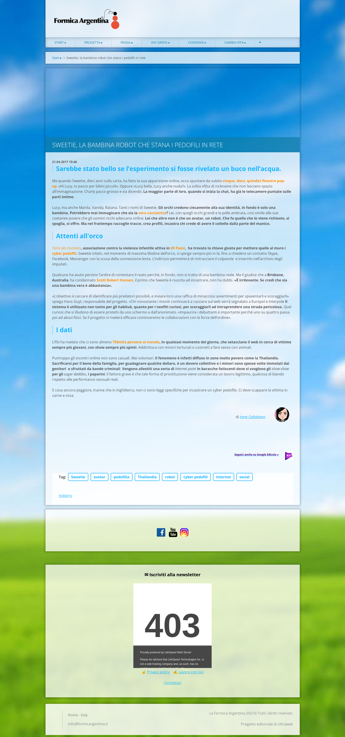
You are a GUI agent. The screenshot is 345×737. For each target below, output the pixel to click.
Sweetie (78, 478)
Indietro (65, 497)
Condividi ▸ (197, 44)
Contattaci (172, 684)
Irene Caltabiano (252, 418)
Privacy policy (158, 674)
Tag (62, 478)
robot (170, 478)
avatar (99, 478)
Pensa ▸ (127, 44)
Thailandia (147, 478)
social (245, 478)
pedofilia (121, 478)
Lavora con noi (191, 674)
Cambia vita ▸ (235, 44)
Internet (223, 478)
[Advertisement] (172, 103)
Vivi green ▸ (160, 44)
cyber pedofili (195, 478)
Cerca (288, 13)
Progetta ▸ (93, 44)
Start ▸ (60, 44)
